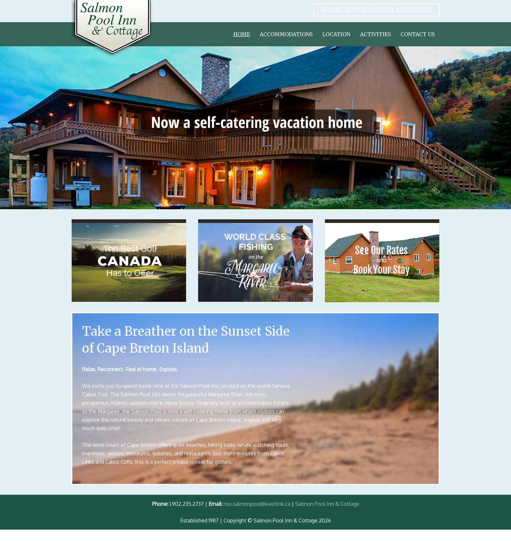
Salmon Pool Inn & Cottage (327, 504)
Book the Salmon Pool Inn (376, 9)
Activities (375, 34)
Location (336, 34)
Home (241, 34)
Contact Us (418, 34)
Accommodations (286, 34)
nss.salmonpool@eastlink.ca (257, 504)
